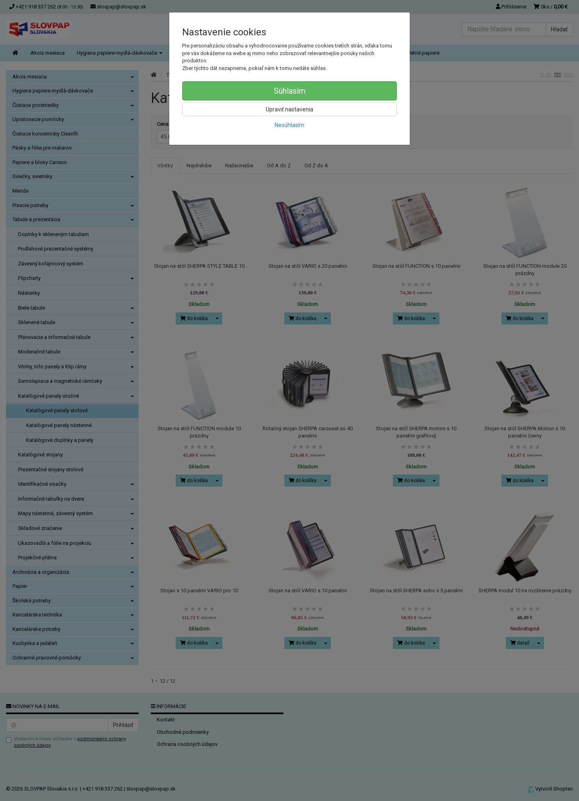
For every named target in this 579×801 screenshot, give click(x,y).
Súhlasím (290, 91)
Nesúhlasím (289, 125)
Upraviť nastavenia (289, 109)
